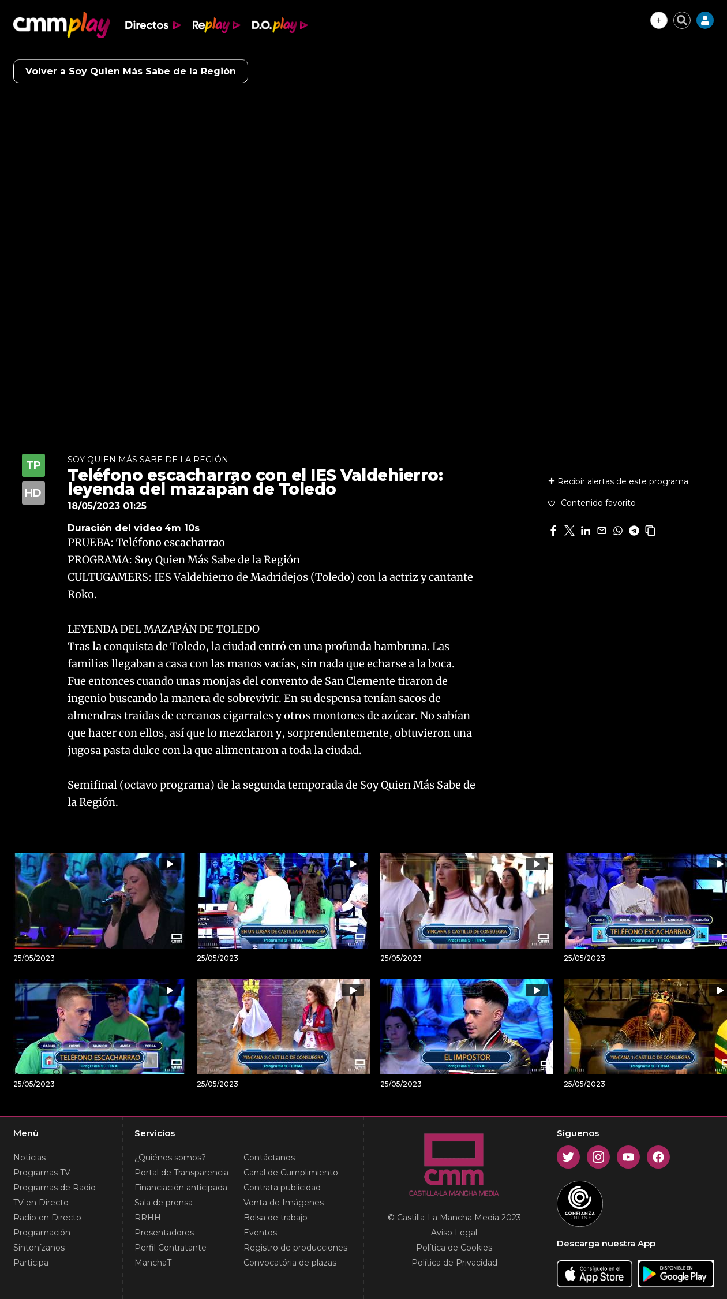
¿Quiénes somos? (170, 1157)
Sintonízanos (39, 1247)
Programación (41, 1232)
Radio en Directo (47, 1217)
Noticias (29, 1157)
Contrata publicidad (282, 1187)
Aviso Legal (454, 1232)
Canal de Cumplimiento (290, 1172)
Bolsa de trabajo (275, 1217)
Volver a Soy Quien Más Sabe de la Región (130, 71)
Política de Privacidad (454, 1262)
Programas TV (41, 1172)
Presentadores (164, 1232)
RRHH (147, 1217)
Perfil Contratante (170, 1247)
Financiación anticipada (180, 1187)
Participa (30, 1262)
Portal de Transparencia (181, 1172)
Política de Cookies (454, 1247)
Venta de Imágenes (283, 1202)
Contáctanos (269, 1157)
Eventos (260, 1232)
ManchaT (152, 1262)
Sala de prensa (163, 1202)
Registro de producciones (295, 1247)
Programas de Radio (54, 1187)
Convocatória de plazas (289, 1262)
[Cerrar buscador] (682, 20)
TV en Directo (41, 1202)
